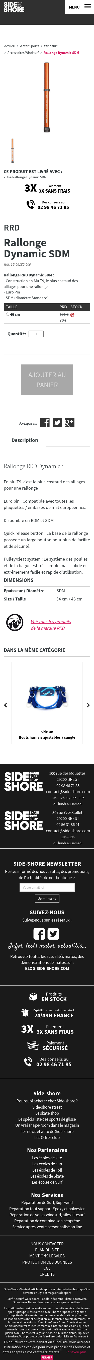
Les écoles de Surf (47, 1182)
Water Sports (29, 46)
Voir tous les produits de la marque (51, 625)
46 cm (15, 314)
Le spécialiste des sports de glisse (47, 1119)
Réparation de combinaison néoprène (47, 1221)
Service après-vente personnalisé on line (47, 1227)
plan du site (47, 1250)
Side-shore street (47, 1107)
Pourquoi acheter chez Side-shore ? (47, 1101)
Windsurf (50, 46)
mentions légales (47, 1256)
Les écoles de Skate (47, 1176)
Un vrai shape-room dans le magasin (47, 1125)
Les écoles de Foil (47, 1170)
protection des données (47, 1262)
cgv (47, 1268)
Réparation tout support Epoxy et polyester (47, 1209)
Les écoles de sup (47, 1164)
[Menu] (79, 7)
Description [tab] (25, 440)
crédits (47, 1274)
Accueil (9, 46)
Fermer (47, 1357)
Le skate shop (47, 1113)
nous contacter (47, 1244)
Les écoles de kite (47, 1158)
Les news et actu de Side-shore (47, 1131)
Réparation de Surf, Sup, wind (47, 1202)
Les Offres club (47, 1137)
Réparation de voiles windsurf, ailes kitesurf (47, 1215)
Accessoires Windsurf (23, 52)
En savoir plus (76, 1352)
